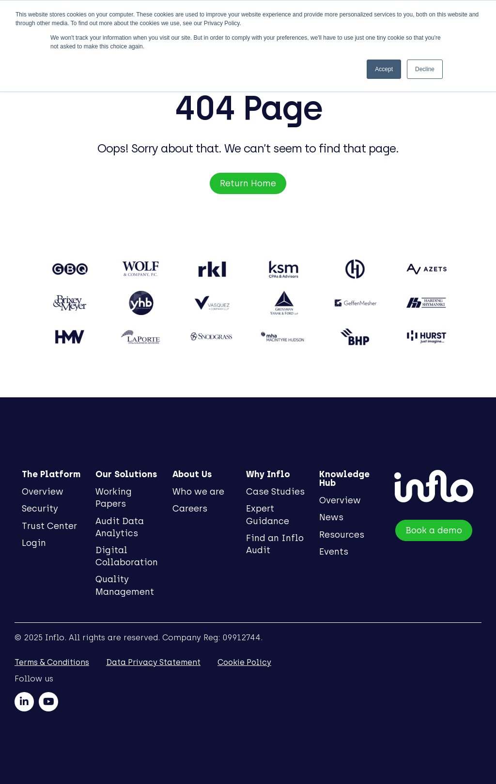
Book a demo (434, 531)
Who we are (199, 491)
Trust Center (49, 526)
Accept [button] (384, 69)
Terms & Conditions (52, 662)
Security (40, 508)
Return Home (248, 183)
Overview (42, 491)
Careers (190, 508)
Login (34, 543)
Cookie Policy (244, 662)
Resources (343, 534)
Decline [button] (424, 69)
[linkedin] (24, 701)
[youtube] (48, 701)
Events (335, 551)
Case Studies (276, 491)
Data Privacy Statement (153, 662)
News (333, 517)
